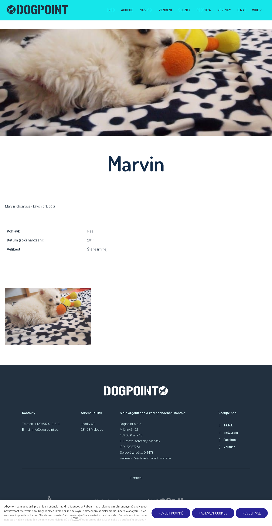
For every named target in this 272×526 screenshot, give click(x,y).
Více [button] (256, 10)
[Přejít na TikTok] (225, 425)
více (75, 517)
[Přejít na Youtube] (226, 447)
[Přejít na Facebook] (227, 439)
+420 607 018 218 (46, 424)
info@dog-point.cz (45, 430)
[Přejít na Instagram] (228, 432)
